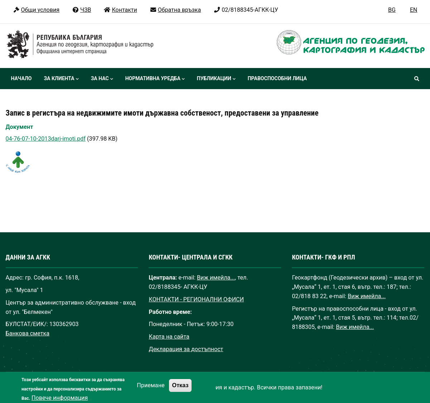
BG (392, 9)
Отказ (180, 388)
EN (413, 9)
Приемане (150, 388)
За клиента (61, 79)
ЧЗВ (81, 9)
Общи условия (36, 9)
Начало (21, 78)
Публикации (216, 79)
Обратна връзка (175, 9)
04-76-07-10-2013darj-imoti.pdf (46, 138)
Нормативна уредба (155, 79)
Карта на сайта (169, 336)
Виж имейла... (216, 277)
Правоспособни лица (277, 78)
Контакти (120, 9)
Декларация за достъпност (186, 349)
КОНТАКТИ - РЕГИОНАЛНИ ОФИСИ (196, 299)
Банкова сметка (28, 333)
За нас (102, 79)
